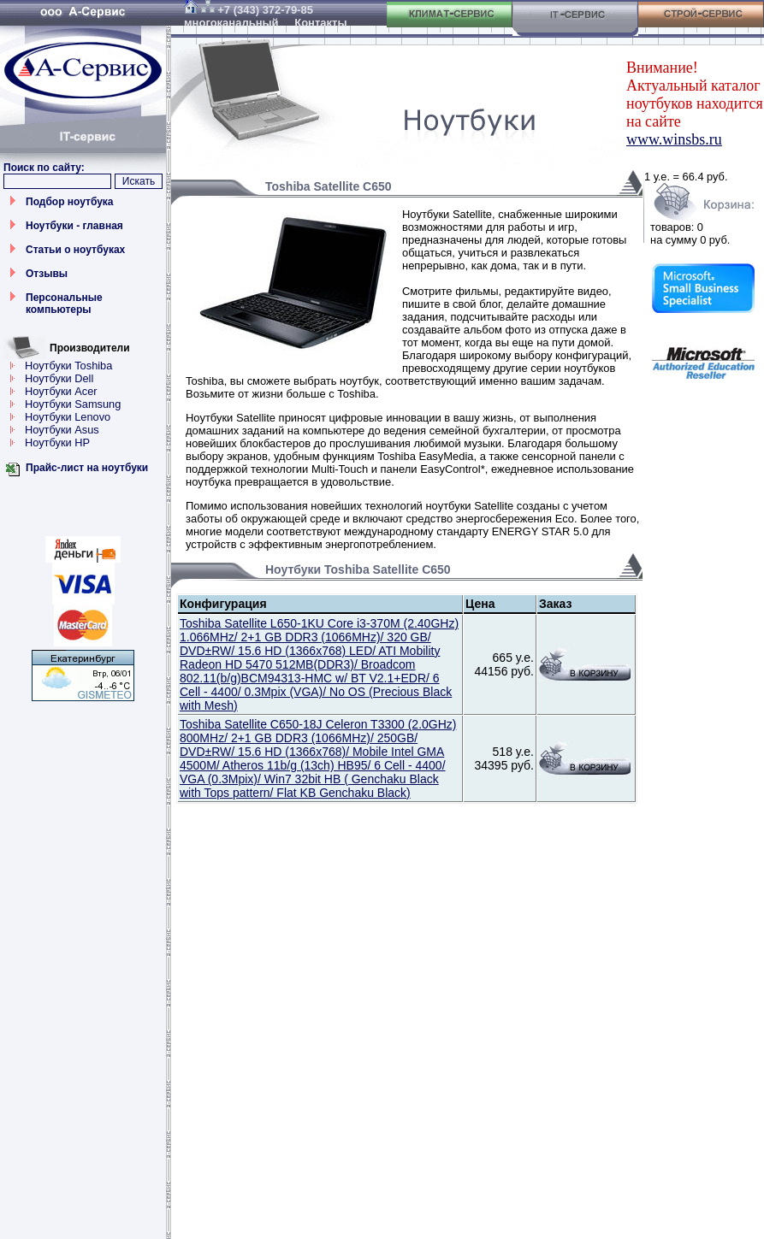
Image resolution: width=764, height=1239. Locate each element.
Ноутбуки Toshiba (68, 365)
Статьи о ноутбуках (75, 250)
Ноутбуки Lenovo (67, 416)
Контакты (320, 22)
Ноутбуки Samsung (73, 404)
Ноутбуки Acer (61, 391)
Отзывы (47, 274)
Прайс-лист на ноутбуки (87, 468)
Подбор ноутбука (70, 202)
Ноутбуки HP (57, 442)
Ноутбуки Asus (62, 429)
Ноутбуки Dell (59, 378)
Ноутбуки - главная (74, 226)
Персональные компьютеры (64, 304)
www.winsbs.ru (674, 139)
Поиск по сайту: (44, 168)
